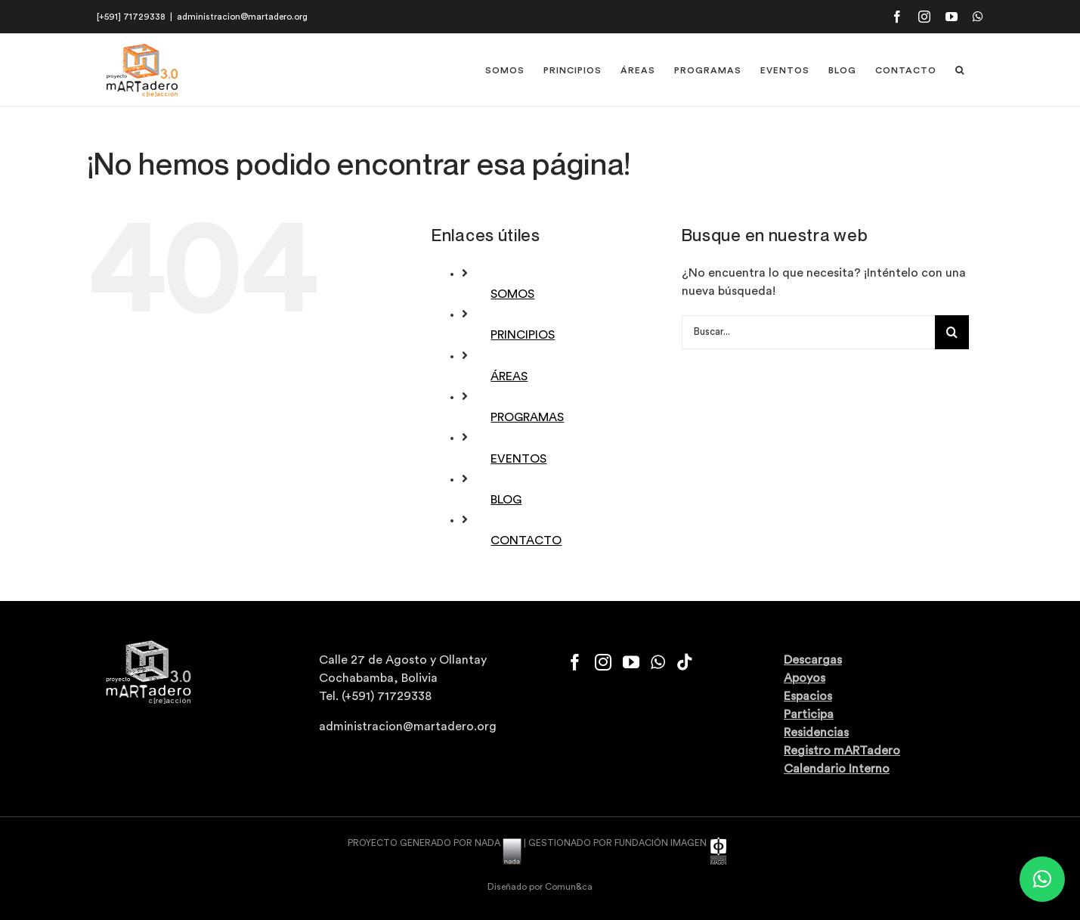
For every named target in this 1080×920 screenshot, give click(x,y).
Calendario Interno (837, 769)
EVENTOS (518, 459)
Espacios (808, 696)
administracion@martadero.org (242, 16)
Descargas (813, 660)
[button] (959, 70)
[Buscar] (952, 332)
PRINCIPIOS (522, 335)
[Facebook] (575, 662)
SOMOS (512, 294)
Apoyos (804, 678)
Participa (809, 714)
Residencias (816, 732)
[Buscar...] (808, 332)
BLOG (505, 500)
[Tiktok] (684, 662)
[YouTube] (631, 662)
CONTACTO (526, 540)
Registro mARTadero (842, 751)
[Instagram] (603, 662)
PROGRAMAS (527, 417)
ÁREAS (509, 376)
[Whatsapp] (658, 662)
